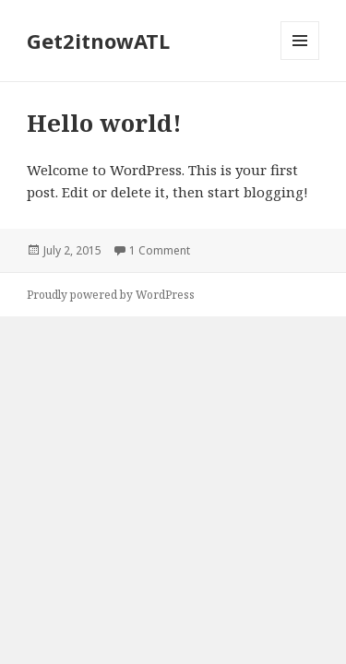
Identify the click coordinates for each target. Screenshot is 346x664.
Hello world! (104, 122)
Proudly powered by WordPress (111, 294)
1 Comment (159, 250)
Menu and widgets (300, 59)
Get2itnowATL (98, 40)
